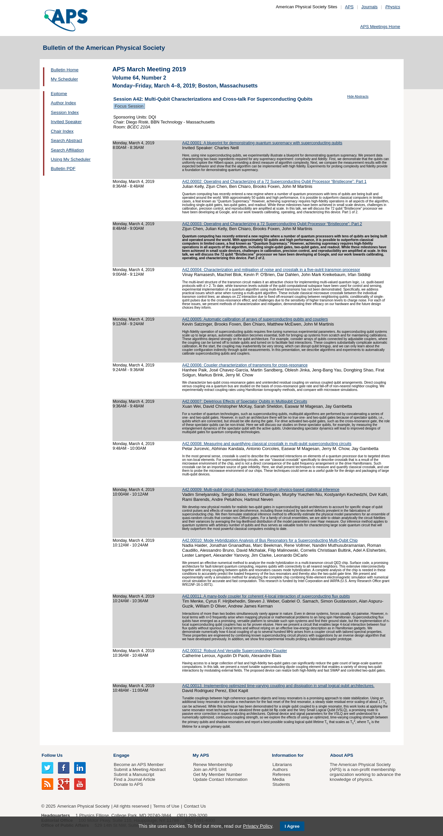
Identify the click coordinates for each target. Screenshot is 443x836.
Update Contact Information (220, 779)
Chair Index (62, 131)
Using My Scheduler (71, 159)
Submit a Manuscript (134, 774)
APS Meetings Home (380, 26)
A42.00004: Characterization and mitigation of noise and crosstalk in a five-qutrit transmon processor (271, 269)
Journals (369, 6)
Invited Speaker (66, 121)
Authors (280, 769)
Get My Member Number (217, 774)
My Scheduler (64, 79)
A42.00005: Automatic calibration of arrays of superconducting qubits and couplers (255, 319)
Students (281, 784)
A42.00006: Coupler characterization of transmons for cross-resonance (245, 365)
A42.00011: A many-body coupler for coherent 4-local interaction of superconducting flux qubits (266, 596)
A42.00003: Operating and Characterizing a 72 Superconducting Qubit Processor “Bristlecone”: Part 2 (272, 224)
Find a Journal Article (134, 779)
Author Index (63, 102)
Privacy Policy (257, 826)
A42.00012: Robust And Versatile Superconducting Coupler (234, 650)
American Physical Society (83, 806)
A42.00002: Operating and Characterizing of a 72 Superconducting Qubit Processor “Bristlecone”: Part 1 (274, 181)
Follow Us (52, 755)
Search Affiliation (67, 150)
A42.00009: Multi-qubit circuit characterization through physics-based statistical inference (260, 489)
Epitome (59, 93)
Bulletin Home (65, 69)
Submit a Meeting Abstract (140, 769)
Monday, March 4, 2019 (134, 143)
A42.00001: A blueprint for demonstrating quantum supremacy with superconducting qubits (262, 143)
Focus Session (129, 106)
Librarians (282, 764)
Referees (281, 774)
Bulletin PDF (63, 168)
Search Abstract (66, 140)
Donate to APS (128, 784)
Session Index (65, 112)
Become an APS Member (139, 764)
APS (349, 6)
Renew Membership (213, 764)
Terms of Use (166, 806)
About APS (341, 755)
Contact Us (195, 806)
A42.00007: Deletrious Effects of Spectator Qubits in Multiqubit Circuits (244, 401)
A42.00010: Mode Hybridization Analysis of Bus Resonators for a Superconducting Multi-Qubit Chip (270, 540)
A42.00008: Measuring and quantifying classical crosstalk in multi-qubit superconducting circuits (267, 443)
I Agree (292, 826)
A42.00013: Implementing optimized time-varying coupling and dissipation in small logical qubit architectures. (278, 685)
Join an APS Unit (210, 769)
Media (278, 779)
